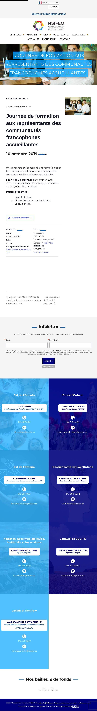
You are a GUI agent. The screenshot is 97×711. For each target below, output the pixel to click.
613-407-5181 (24, 422)
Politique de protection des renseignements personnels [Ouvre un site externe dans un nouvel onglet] (68, 703)
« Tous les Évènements (17, 99)
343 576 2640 (24, 641)
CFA (46, 35)
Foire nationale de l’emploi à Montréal (52, 300)
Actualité (33, 39)
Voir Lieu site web (41, 252)
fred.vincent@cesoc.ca (73, 504)
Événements (49, 39)
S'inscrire (48, 361)
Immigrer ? (32, 35)
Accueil (53, 7)
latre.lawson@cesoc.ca (24, 576)
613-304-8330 (73, 566)
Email (8, 340)
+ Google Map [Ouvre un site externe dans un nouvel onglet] (47, 243)
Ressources (78, 35)
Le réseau (15, 35)
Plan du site (40, 703)
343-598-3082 (73, 494)
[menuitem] (16, 35)
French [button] (44, 2)
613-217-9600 (24, 566)
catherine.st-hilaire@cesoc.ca (73, 432)
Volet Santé (60, 35)
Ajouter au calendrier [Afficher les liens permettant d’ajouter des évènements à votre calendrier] (20, 218)
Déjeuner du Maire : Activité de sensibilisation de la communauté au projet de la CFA (24, 300)
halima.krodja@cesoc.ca (72, 576)
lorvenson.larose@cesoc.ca (24, 504)
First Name (53, 340)
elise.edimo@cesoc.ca (24, 432)
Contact (65, 39)
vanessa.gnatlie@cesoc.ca (24, 651)
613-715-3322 (73, 422)
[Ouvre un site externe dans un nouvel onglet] (48, 690)
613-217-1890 (24, 494)
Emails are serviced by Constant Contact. (57, 354)
